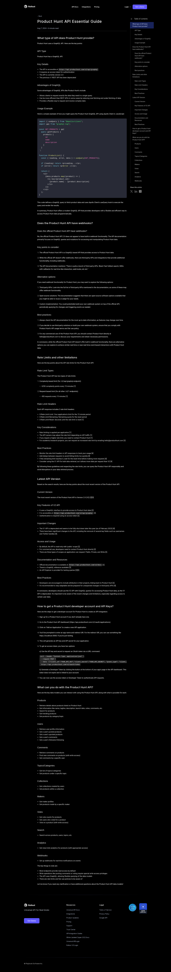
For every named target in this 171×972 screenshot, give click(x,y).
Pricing (96, 7)
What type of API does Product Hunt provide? (140, 25)
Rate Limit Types (140, 81)
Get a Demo (139, 7)
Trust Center (70, 929)
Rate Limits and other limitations (140, 76)
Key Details (138, 34)
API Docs (75, 7)
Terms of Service (105, 910)
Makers (137, 164)
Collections (138, 160)
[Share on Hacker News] (140, 192)
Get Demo (31, 921)
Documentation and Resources (141, 119)
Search (137, 172)
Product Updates (72, 918)
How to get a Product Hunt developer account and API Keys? (142, 131)
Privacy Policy (104, 914)
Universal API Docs (73, 910)
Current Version (140, 101)
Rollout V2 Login (72, 945)
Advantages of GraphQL (143, 39)
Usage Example (140, 43)
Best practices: (140, 70)
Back (39, 16)
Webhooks (138, 181)
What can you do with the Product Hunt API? (141, 139)
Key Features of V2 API (142, 106)
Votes (137, 168)
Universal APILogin (72, 941)
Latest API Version (139, 97)
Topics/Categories (141, 156)
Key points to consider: (142, 62)
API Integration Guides (74, 933)
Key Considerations (141, 89)
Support (69, 926)
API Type (138, 30)
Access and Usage (141, 114)
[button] (128, 7)
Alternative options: (141, 66)
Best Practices (139, 93)
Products (138, 144)
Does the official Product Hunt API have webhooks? (143, 55)
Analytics (138, 177)
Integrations (86, 7)
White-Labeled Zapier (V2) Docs (77, 937)
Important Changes (141, 110)
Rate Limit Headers (141, 85)
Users (137, 148)
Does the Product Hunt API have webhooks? (142, 48)
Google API (103, 918)
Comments (138, 152)
